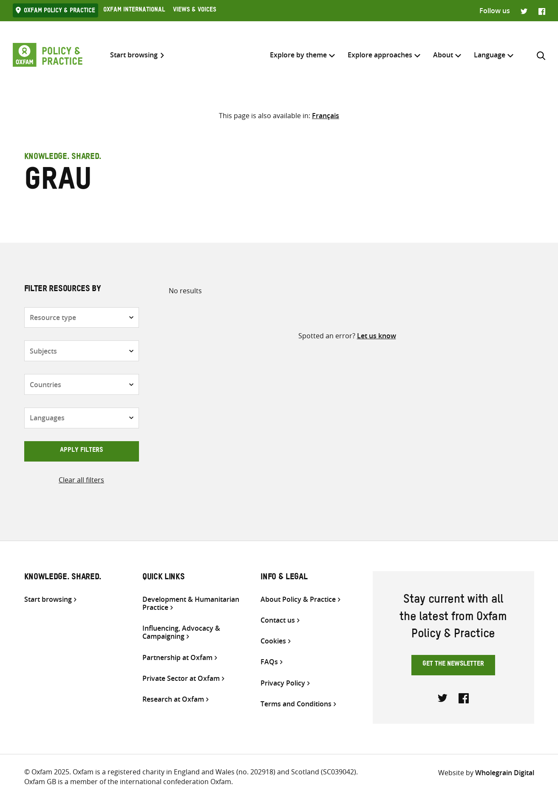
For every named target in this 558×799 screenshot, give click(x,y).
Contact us (278, 620)
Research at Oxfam (173, 699)
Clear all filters (81, 479)
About (443, 55)
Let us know (376, 335)
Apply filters (81, 451)
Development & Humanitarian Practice (190, 603)
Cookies (273, 641)
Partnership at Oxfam (177, 658)
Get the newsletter (453, 664)
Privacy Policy (283, 683)
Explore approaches (380, 55)
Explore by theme (298, 55)
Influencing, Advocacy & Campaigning (181, 632)
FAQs (269, 662)
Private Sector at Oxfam (181, 678)
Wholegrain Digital (504, 772)
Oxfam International (134, 10)
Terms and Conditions (296, 704)
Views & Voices (194, 10)
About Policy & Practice (298, 599)
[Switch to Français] (325, 115)
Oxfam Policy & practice (59, 11)
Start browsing (134, 55)
